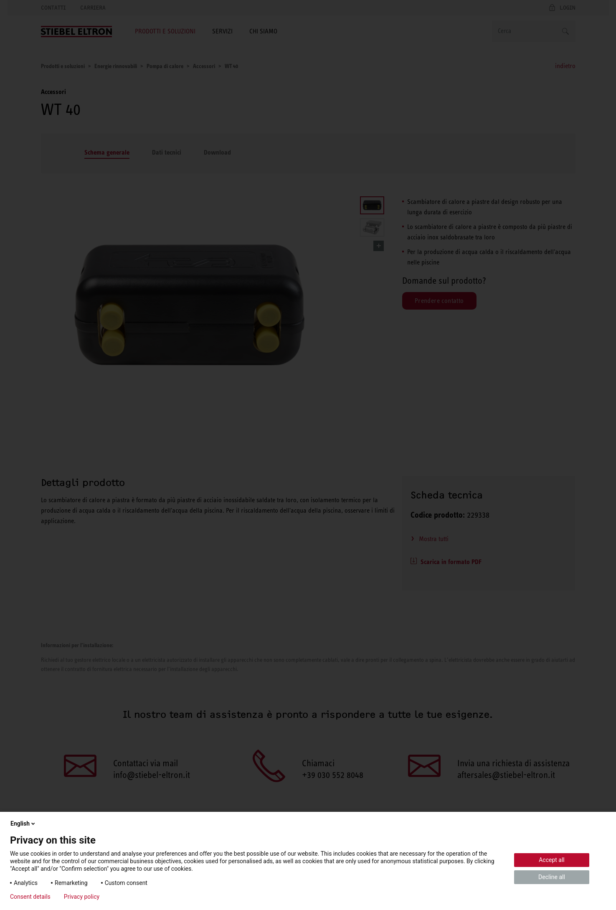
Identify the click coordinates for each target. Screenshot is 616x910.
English (23, 823)
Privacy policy (81, 896)
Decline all (551, 877)
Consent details (30, 896)
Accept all (552, 860)
